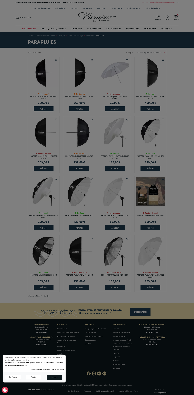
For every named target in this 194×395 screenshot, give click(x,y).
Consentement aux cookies (5, 390)
